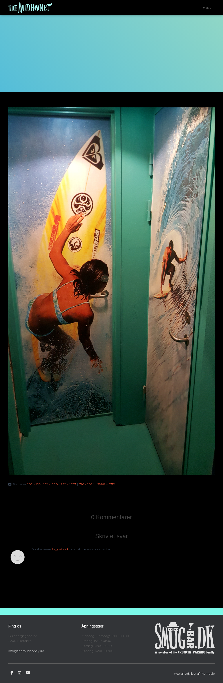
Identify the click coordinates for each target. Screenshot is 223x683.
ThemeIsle (207, 673)
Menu (207, 7)
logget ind (60, 549)
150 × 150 (34, 484)
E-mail (28, 672)
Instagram (19, 673)
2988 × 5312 (106, 484)
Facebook (11, 673)
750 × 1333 (68, 484)
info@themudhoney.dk (26, 651)
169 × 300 (51, 484)
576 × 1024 (86, 484)
